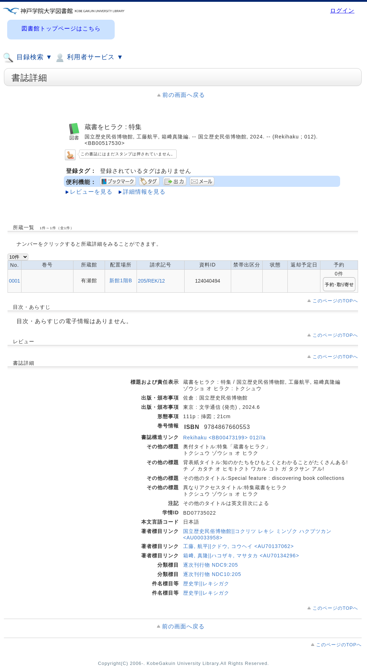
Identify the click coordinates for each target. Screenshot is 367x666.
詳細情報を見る (144, 192)
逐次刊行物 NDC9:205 (210, 565)
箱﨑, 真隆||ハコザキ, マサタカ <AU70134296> (241, 555)
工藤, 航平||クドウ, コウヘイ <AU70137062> (238, 546)
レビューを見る (91, 192)
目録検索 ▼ (27, 57)
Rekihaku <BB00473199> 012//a (224, 437)
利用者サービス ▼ (88, 57)
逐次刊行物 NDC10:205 (212, 574)
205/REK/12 (151, 281)
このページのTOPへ (335, 300)
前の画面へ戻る (183, 95)
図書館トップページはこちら (61, 28)
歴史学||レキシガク (206, 583)
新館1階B (120, 280)
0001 (14, 281)
